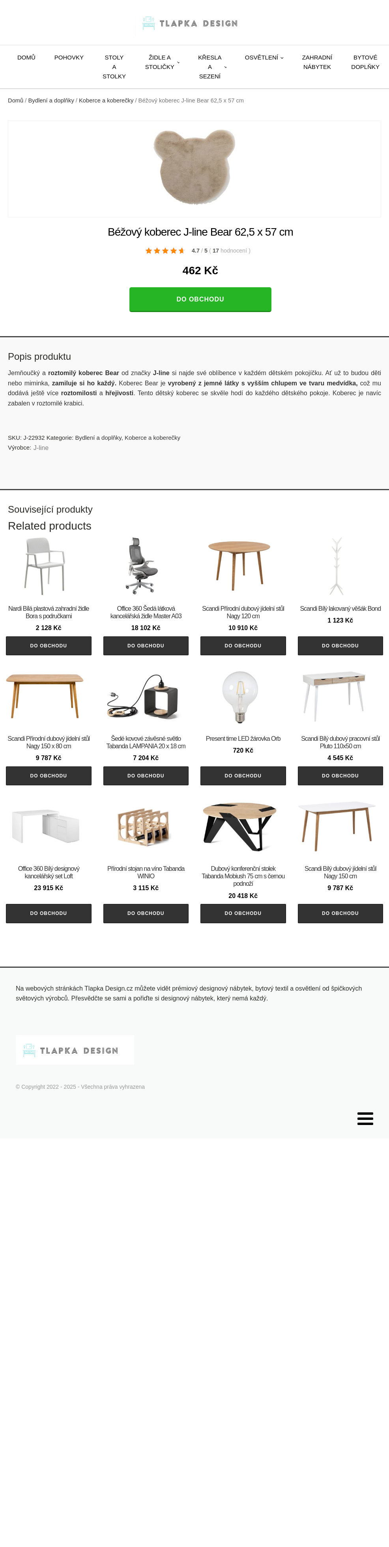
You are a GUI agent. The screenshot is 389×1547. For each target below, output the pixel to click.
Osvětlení (261, 57)
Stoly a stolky (114, 67)
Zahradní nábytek (317, 62)
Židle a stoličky (159, 62)
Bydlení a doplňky (51, 100)
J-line (41, 447)
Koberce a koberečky (106, 100)
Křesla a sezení (209, 67)
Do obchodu (200, 299)
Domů (26, 57)
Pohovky (69, 57)
